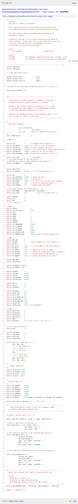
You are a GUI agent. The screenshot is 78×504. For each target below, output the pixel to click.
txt (70, 501)
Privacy (16, 501)
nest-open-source (9, 9)
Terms (21, 501)
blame (50, 16)
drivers (51, 12)
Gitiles (11, 501)
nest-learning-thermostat (28, 9)
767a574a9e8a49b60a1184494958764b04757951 (20, 12)
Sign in (74, 3)
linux (45, 9)
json (74, 501)
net (57, 12)
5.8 (41, 9)
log (45, 16)
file (40, 16)
